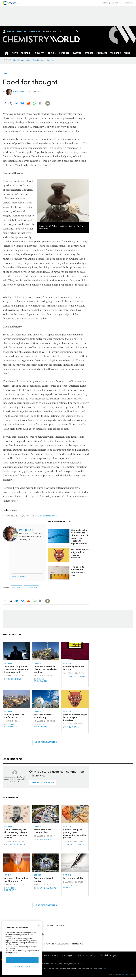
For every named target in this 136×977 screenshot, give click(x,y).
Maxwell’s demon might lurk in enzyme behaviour (80, 553)
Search (77, 31)
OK (22, 960)
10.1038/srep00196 (47, 515)
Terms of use (48, 944)
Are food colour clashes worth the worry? (16, 879)
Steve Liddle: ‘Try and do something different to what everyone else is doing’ (16, 833)
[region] (22, 948)
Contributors (51, 926)
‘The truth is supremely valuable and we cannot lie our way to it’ (16, 669)
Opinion (6, 73)
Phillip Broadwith (40, 680)
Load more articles (46, 742)
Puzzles (50, 60)
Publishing (105, 3)
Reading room (39, 60)
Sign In (10, 31)
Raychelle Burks (46, 888)
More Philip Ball (58, 521)
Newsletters (18, 60)
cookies (106, 968)
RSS (62, 926)
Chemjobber (44, 839)
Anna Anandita (75, 845)
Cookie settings (22, 967)
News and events (50, 955)
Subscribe (34, 32)
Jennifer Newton (77, 676)
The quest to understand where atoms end (77, 571)
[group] (127, 53)
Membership (128, 3)
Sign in (35, 782)
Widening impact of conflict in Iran (14, 716)
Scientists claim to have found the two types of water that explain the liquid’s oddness (79, 537)
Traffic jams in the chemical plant (42, 831)
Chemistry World (71, 886)
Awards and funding (86, 955)
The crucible (31, 588)
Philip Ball (18, 92)
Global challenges (108, 955)
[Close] (39, 925)
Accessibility (63, 944)
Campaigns (67, 955)
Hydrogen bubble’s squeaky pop (43, 716)
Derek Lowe (14, 679)
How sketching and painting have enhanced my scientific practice (74, 833)
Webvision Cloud (128, 974)
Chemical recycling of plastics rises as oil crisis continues (45, 669)
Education (116, 3)
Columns (16, 588)
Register (21, 32)
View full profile (19, 577)
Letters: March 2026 (73, 878)
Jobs (28, 60)
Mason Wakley (16, 845)
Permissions (77, 944)
